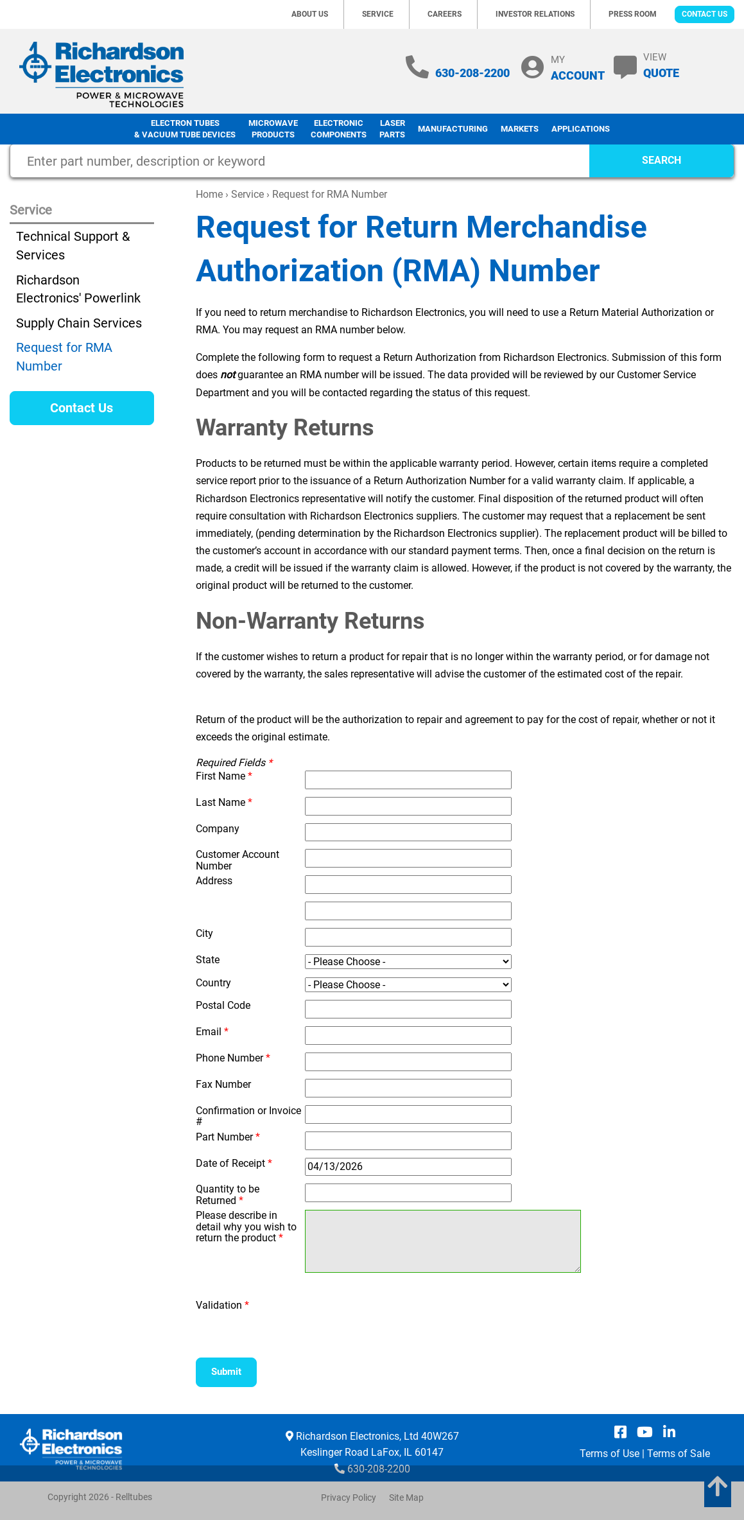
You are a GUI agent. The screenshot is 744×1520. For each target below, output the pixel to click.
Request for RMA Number (64, 357)
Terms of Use (609, 1453)
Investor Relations (535, 14)
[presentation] (380, 1319)
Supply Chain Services (79, 323)
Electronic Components (339, 129)
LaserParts (392, 129)
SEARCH (661, 160)
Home (209, 194)
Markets (520, 129)
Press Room (633, 14)
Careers (445, 14)
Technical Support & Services (73, 246)
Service (378, 14)
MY (578, 68)
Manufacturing (453, 129)
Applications (580, 129)
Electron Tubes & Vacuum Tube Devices (185, 129)
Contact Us (704, 14)
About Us (309, 14)
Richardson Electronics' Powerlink (78, 289)
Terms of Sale (678, 1453)
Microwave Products (273, 129)
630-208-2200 (472, 73)
